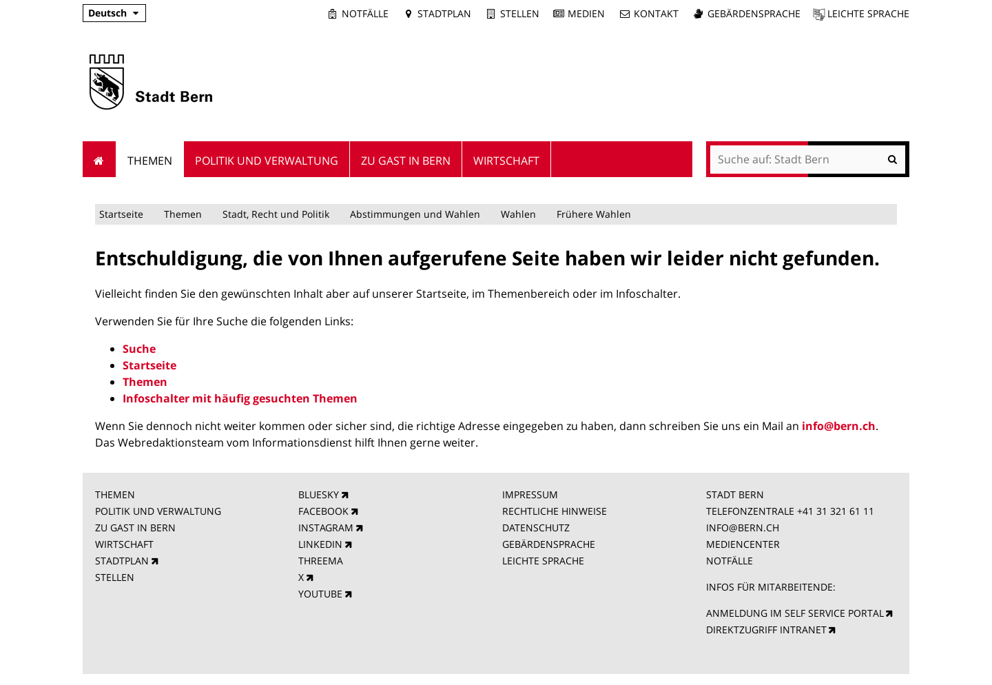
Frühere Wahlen (594, 214)
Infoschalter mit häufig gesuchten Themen (240, 398)
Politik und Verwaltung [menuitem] (266, 160)
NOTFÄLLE (729, 560)
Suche (139, 348)
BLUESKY (318, 494)
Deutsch (107, 12)
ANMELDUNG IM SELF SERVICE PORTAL (795, 613)
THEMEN (115, 494)
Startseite (121, 214)
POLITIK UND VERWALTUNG (158, 511)
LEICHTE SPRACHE (543, 560)
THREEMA (320, 560)
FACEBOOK (323, 511)
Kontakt (656, 13)
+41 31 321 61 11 (835, 511)
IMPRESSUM (530, 494)
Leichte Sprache (868, 13)
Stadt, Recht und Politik (276, 214)
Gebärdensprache (753, 13)
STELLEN (114, 577)
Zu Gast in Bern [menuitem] (406, 160)
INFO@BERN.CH (742, 527)
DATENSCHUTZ (536, 527)
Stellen (519, 13)
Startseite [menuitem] (99, 159)
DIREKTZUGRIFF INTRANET (766, 629)
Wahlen (518, 214)
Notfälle (365, 13)
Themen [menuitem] (149, 160)
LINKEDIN (320, 544)
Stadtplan (444, 13)
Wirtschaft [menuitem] (506, 160)
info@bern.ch (839, 425)
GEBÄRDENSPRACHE (548, 544)
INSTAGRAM (325, 527)
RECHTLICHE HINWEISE (554, 511)
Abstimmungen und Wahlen (415, 214)
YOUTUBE (320, 593)
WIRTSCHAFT (124, 544)
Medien (586, 13)
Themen (183, 214)
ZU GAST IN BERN (135, 527)
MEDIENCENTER (743, 544)
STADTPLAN (122, 560)
